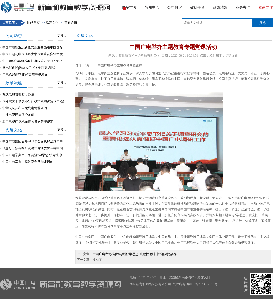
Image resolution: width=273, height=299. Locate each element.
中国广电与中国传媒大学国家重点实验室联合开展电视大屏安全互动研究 (53, 54)
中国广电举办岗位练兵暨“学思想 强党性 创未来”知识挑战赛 (44, 155)
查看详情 (70, 22)
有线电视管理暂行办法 (18, 94)
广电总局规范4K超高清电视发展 (25, 74)
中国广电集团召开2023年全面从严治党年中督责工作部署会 (43, 141)
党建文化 (52, 22)
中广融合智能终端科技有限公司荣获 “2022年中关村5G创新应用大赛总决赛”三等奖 (60, 61)
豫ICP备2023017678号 (202, 284)
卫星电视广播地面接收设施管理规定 (27, 121)
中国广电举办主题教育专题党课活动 (27, 162)
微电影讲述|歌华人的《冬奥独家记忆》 (29, 68)
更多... (61, 35)
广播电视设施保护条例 (18, 115)
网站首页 (33, 22)
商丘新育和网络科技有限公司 (139, 55)
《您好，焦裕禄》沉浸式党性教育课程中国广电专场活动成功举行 (48, 148)
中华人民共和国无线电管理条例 (24, 108)
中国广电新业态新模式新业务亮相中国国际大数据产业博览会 (45, 47)
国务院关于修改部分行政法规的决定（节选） (34, 101)
